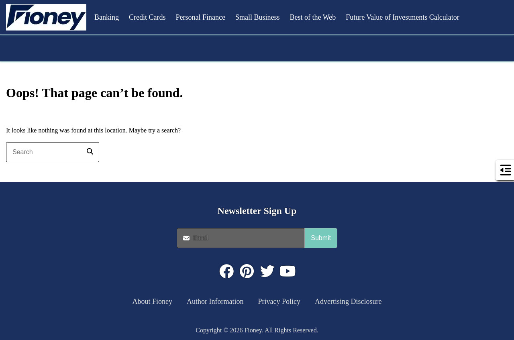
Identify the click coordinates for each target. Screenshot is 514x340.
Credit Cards (147, 17)
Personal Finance (200, 17)
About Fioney (153, 301)
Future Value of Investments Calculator (402, 17)
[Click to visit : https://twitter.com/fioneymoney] (267, 271)
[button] (46, 17)
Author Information (215, 301)
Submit (321, 237)
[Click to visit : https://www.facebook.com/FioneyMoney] (226, 271)
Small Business (257, 17)
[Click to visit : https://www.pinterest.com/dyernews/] (247, 271)
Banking (106, 17)
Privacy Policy (279, 301)
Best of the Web (313, 17)
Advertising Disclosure (348, 301)
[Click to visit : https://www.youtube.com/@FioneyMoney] (288, 271)
